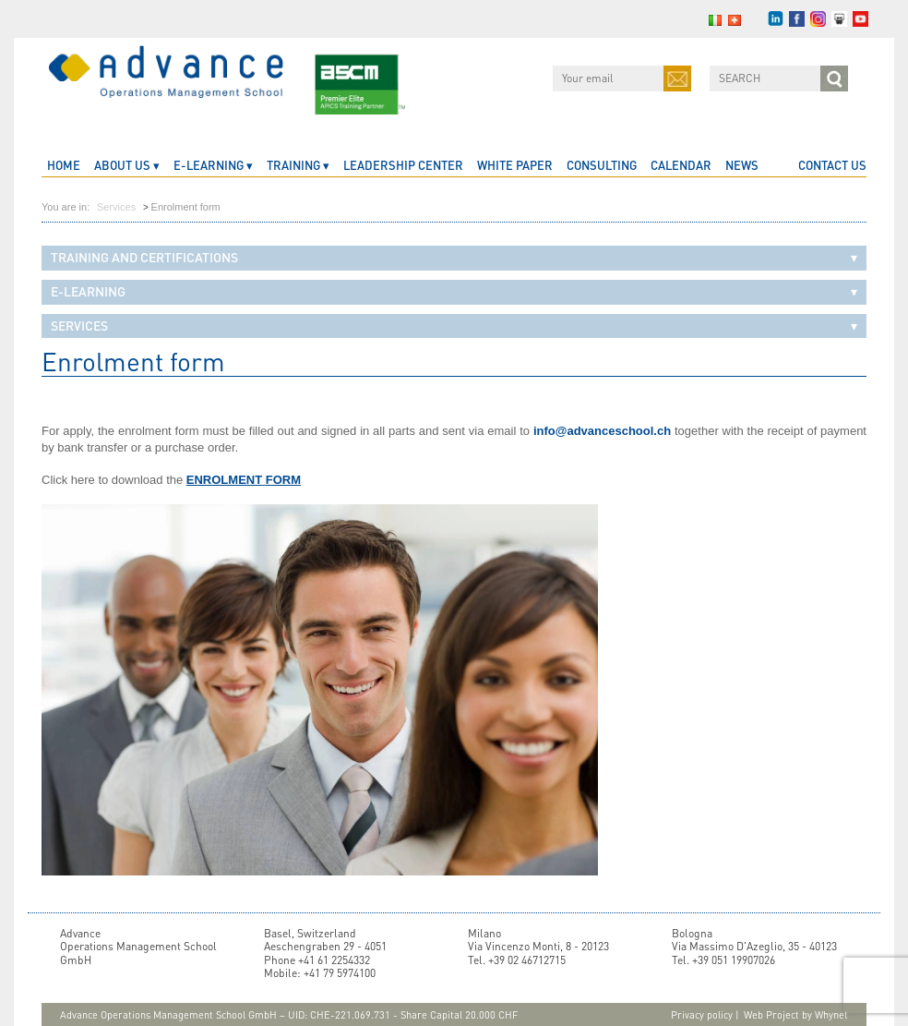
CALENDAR (681, 165)
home (63, 165)
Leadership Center (403, 165)
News (742, 165)
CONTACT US (832, 165)
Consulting (602, 165)
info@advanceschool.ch (602, 431)
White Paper (515, 165)
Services (116, 206)
